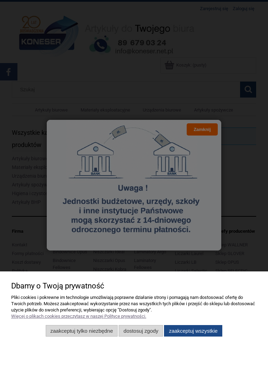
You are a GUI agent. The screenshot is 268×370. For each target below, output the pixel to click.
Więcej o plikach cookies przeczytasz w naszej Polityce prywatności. (78, 316)
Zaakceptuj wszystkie (193, 331)
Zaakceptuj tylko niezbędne (81, 331)
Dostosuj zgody (141, 331)
